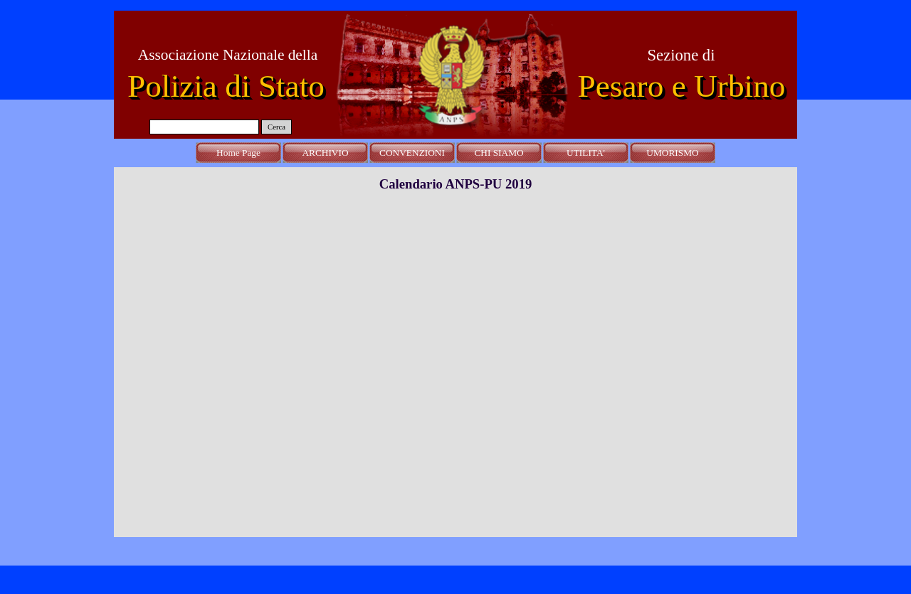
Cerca (276, 127)
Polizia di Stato (226, 86)
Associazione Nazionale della (227, 54)
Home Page (238, 152)
